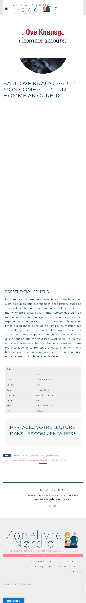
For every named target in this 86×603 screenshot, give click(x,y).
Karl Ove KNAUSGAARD (15, 460)
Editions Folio (37, 455)
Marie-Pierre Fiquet (38, 460)
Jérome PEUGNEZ (52, 490)
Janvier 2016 (51, 455)
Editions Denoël (20, 455)
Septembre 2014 (57, 460)
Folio (38, 384)
